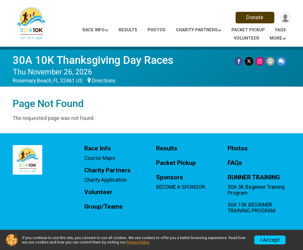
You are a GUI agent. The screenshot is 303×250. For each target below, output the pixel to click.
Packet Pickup (248, 30)
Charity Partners (197, 30)
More (276, 38)
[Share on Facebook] (239, 61)
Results (128, 30)
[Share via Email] (270, 61)
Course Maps (99, 158)
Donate (254, 17)
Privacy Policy (138, 242)
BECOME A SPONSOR (180, 187)
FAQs (280, 30)
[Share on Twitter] (250, 61)
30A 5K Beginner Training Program (256, 190)
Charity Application (105, 180)
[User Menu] (285, 17)
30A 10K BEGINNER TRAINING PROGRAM (252, 208)
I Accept (270, 240)
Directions (104, 81)
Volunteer (246, 38)
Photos (157, 30)
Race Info (93, 30)
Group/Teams (103, 206)
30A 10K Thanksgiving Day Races (93, 60)
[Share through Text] (281, 61)
